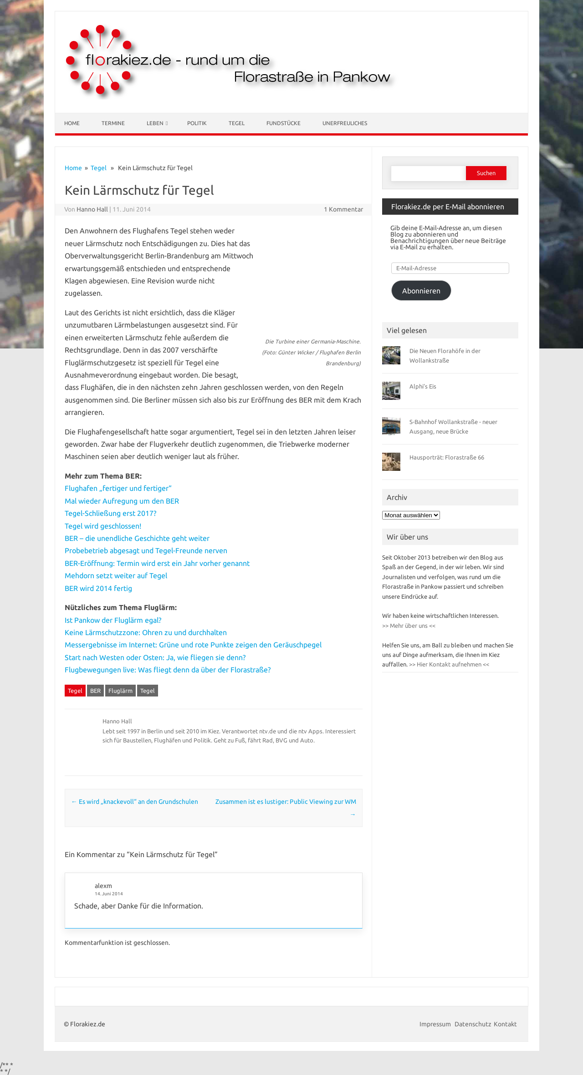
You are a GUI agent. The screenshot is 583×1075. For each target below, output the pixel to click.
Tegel (237, 123)
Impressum (435, 1024)
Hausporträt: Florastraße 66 (446, 457)
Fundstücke (283, 123)
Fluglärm (120, 690)
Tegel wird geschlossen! (103, 526)
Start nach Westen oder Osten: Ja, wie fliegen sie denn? (155, 657)
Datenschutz (473, 1024)
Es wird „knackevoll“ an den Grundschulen (134, 801)
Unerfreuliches (344, 123)
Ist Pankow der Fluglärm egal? (113, 620)
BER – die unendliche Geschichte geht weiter (137, 538)
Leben (155, 123)
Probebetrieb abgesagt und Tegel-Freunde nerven (146, 550)
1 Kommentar (343, 209)
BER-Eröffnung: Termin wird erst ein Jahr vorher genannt (157, 563)
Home (72, 123)
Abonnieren (421, 291)
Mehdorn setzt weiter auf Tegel (116, 575)
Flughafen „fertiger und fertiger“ (118, 488)
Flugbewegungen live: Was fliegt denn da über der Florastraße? (168, 670)
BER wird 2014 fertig (98, 588)
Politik (197, 123)
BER (95, 690)
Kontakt (505, 1024)
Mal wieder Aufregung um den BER (122, 501)
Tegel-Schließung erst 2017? (110, 513)
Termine (113, 123)
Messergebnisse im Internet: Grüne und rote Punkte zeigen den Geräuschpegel (193, 645)
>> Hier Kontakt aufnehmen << (448, 664)
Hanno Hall (92, 209)
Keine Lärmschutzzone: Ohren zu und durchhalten (146, 632)
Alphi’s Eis (422, 386)
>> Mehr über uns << (408, 625)
